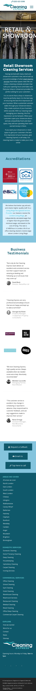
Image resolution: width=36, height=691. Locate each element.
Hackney (6, 513)
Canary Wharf (8, 507)
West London (8, 493)
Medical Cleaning (9, 604)
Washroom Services (10, 598)
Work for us (7, 628)
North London (8, 483)
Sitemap (6, 638)
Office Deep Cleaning (10, 611)
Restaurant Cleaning (10, 601)
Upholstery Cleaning (10, 564)
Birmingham (7, 540)
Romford (6, 520)
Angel (5, 530)
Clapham (6, 517)
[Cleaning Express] (15, 7)
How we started (8, 625)
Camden (6, 527)
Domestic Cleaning (9, 551)
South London (8, 490)
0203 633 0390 (19, 1)
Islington (6, 500)
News (5, 635)
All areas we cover (9, 480)
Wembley (6, 524)
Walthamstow (8, 503)
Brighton (6, 537)
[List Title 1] (5, 666)
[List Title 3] (16, 666)
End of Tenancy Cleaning (12, 554)
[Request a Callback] (18, 446)
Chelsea (6, 497)
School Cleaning (8, 584)
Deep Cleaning (8, 557)
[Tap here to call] (18, 465)
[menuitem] (30, 7)
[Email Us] (18, 456)
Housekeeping (8, 561)
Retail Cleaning (8, 608)
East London (7, 487)
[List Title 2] (11, 666)
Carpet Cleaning (9, 567)
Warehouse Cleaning (10, 594)
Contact (6, 632)
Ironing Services (9, 571)
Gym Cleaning (8, 588)
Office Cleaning (8, 581)
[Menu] (30, 7)
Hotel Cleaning (8, 591)
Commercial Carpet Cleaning (13, 614)
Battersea (6, 510)
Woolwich (6, 534)
